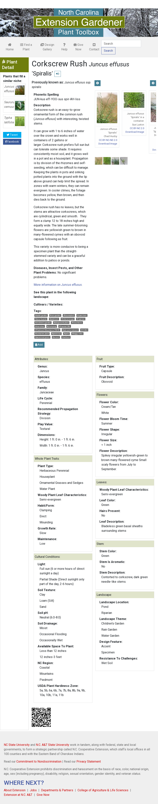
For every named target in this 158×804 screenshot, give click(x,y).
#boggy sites (77, 334)
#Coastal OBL (64, 326)
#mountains (77, 322)
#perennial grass (42, 337)
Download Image (107, 143)
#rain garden (55, 315)
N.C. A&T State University (52, 745)
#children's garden (43, 322)
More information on (58, 285)
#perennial (56, 334)
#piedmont (53, 319)
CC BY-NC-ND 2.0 (108, 140)
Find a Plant (26, 47)
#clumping (51, 326)
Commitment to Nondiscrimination (38, 761)
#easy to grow (41, 319)
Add (39, 344)
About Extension (14, 790)
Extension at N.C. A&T (18, 795)
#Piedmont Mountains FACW (47, 330)
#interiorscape (67, 319)
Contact (94, 47)
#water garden (41, 315)
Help (64, 47)
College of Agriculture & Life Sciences (103, 790)
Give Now (78, 47)
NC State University (17, 745)
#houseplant (69, 315)
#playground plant (61, 322)
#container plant (42, 334)
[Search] (121, 43)
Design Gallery (47, 47)
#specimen (82, 315)
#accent (55, 337)
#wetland (66, 337)
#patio (66, 334)
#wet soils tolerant (70, 330)
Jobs (33, 790)
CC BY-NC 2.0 (137, 128)
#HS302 (84, 330)
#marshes (39, 326)
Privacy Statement (88, 761)
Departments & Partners (57, 790)
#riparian (81, 319)
